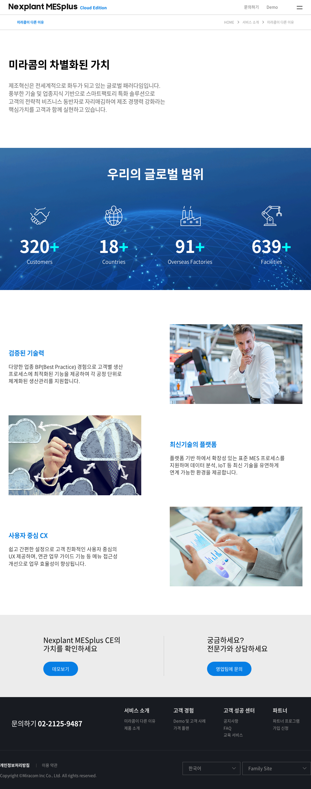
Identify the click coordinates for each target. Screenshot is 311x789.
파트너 (280, 710)
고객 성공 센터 (239, 710)
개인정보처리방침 (15, 765)
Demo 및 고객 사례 (189, 721)
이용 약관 (50, 765)
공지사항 (231, 721)
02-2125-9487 (60, 723)
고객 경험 (183, 710)
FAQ (227, 728)
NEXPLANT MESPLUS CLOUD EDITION (58, 7)
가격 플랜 (181, 728)
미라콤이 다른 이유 (140, 721)
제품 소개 (132, 728)
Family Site (260, 768)
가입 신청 (281, 728)
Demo (272, 7)
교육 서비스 (233, 735)
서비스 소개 (137, 710)
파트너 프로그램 (286, 721)
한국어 (195, 768)
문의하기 (251, 7)
